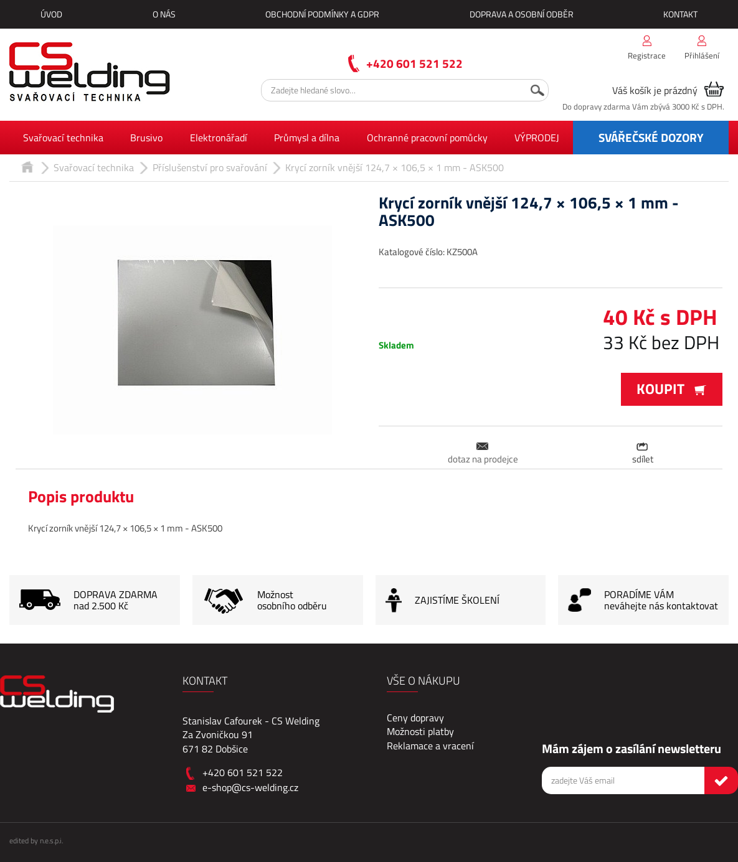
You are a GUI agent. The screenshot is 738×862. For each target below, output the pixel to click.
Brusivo (146, 137)
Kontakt (680, 14)
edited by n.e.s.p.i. (36, 840)
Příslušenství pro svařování (210, 167)
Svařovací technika (63, 137)
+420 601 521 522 (414, 63)
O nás (164, 14)
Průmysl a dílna (306, 137)
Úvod (51, 14)
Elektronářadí (218, 137)
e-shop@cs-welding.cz (250, 787)
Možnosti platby (420, 731)
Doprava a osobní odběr (522, 14)
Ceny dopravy (415, 717)
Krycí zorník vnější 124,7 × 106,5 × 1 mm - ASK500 (394, 167)
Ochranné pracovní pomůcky (427, 137)
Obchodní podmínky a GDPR (322, 14)
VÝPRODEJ (536, 137)
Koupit (671, 389)
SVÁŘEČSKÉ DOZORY (651, 137)
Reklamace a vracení (430, 745)
